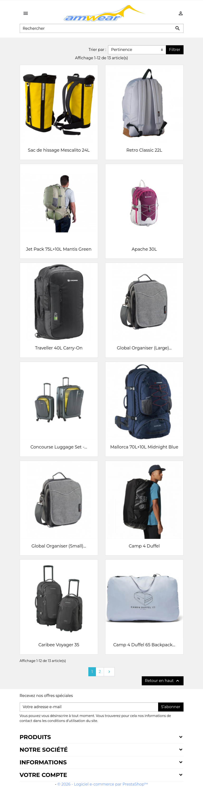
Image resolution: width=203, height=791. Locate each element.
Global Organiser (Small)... (59, 546)
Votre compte (43, 774)
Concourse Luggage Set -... (58, 447)
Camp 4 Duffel (144, 546)
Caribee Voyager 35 (58, 644)
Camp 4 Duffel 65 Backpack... (144, 644)
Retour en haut (162, 681)
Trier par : (97, 49)
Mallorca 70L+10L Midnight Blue (144, 447)
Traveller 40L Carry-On (58, 348)
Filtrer (174, 49)
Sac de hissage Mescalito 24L (59, 150)
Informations (43, 762)
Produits (35, 737)
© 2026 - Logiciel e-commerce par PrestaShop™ (102, 784)
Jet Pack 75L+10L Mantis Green (59, 249)
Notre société (44, 749)
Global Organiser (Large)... (144, 348)
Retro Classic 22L (144, 150)
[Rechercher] (102, 28)
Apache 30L (144, 249)
